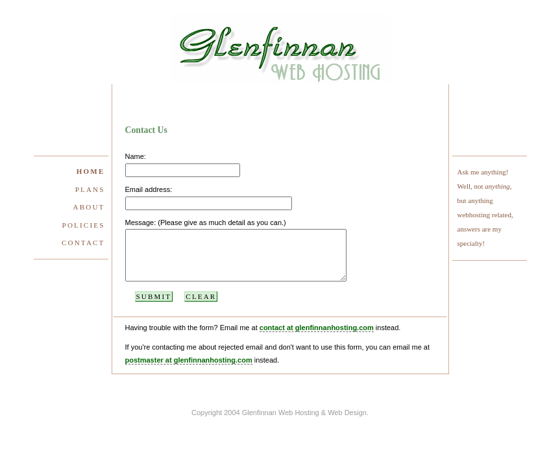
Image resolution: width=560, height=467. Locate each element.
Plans (90, 189)
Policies (83, 225)
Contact (83, 242)
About (89, 207)
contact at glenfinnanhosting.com (317, 337)
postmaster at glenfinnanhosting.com (188, 370)
